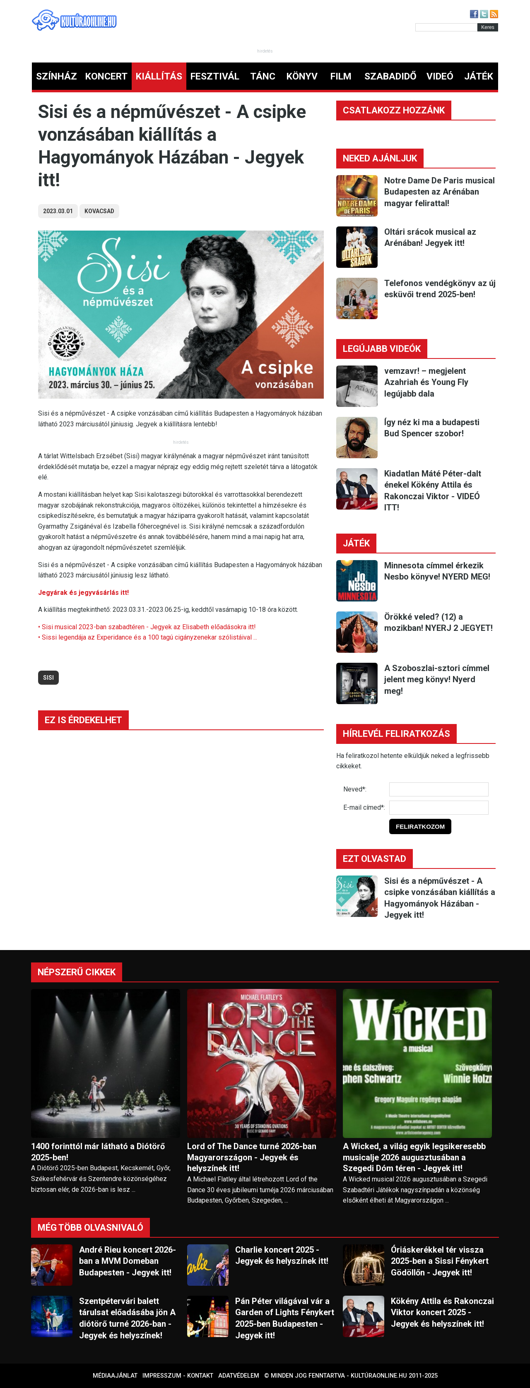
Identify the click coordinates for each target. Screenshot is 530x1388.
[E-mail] (439, 808)
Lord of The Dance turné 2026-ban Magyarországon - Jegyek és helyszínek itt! (251, 1157)
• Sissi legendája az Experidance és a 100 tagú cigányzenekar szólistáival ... (147, 637)
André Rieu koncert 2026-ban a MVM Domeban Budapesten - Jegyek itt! (127, 1261)
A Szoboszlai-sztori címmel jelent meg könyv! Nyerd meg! (436, 679)
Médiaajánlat (115, 1375)
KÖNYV (302, 76)
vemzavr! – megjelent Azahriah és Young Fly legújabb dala (426, 382)
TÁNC (262, 76)
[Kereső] (446, 27)
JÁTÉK (478, 76)
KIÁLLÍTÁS (159, 76)
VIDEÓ (439, 76)
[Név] (439, 789)
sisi (48, 677)
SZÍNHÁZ (56, 76)
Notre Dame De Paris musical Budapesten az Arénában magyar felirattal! (439, 192)
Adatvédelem (238, 1375)
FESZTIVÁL (214, 76)
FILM (341, 76)
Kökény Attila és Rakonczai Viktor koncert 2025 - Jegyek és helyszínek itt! (442, 1312)
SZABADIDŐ (390, 76)
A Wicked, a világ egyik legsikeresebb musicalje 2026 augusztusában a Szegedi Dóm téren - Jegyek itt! (414, 1157)
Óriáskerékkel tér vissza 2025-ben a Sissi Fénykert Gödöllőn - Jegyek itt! (440, 1261)
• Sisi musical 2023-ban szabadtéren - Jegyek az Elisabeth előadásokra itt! (147, 627)
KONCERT (106, 76)
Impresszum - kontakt (177, 1375)
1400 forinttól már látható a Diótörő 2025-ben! (98, 1151)
